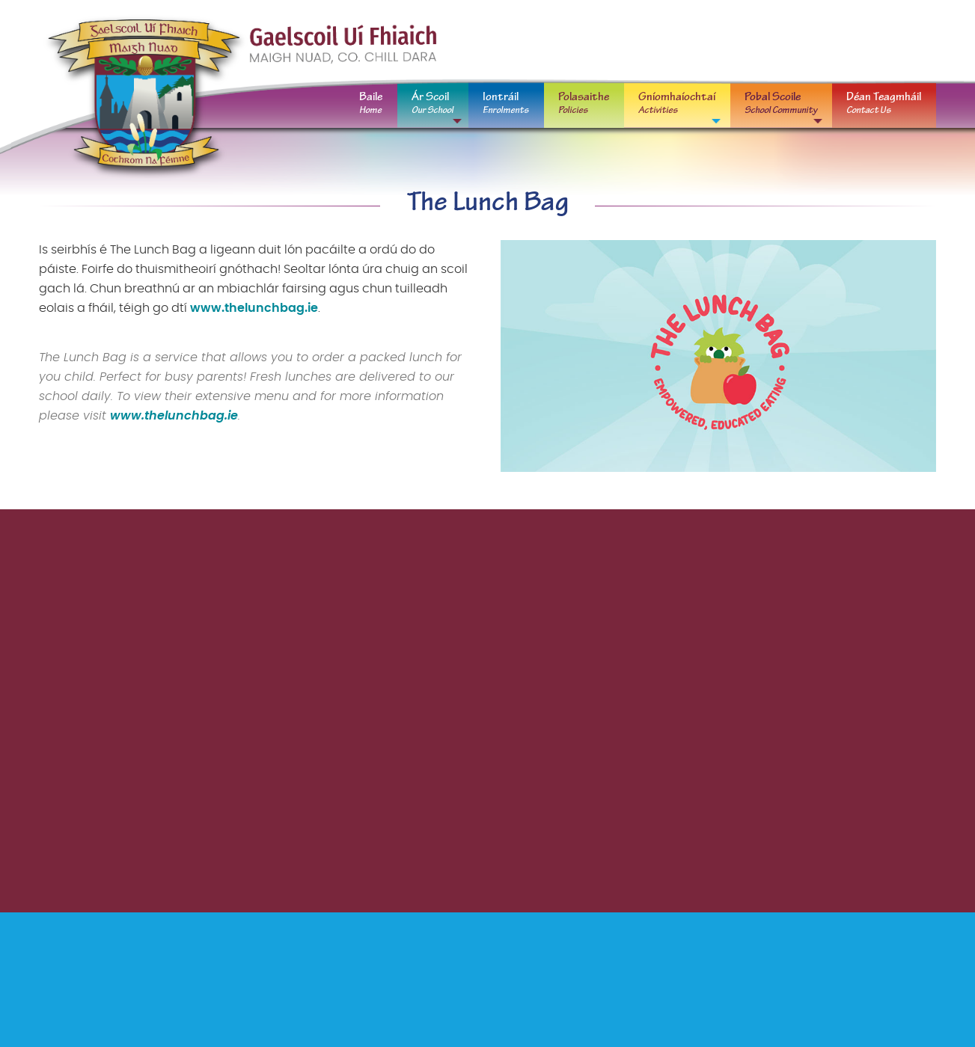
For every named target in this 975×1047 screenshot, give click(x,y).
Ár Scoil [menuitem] (432, 103)
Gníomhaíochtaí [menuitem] (676, 103)
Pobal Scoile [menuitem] (781, 103)
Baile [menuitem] (370, 103)
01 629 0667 (733, 37)
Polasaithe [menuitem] (583, 103)
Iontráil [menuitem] (506, 103)
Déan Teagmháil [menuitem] (883, 103)
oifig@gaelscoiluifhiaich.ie (865, 37)
